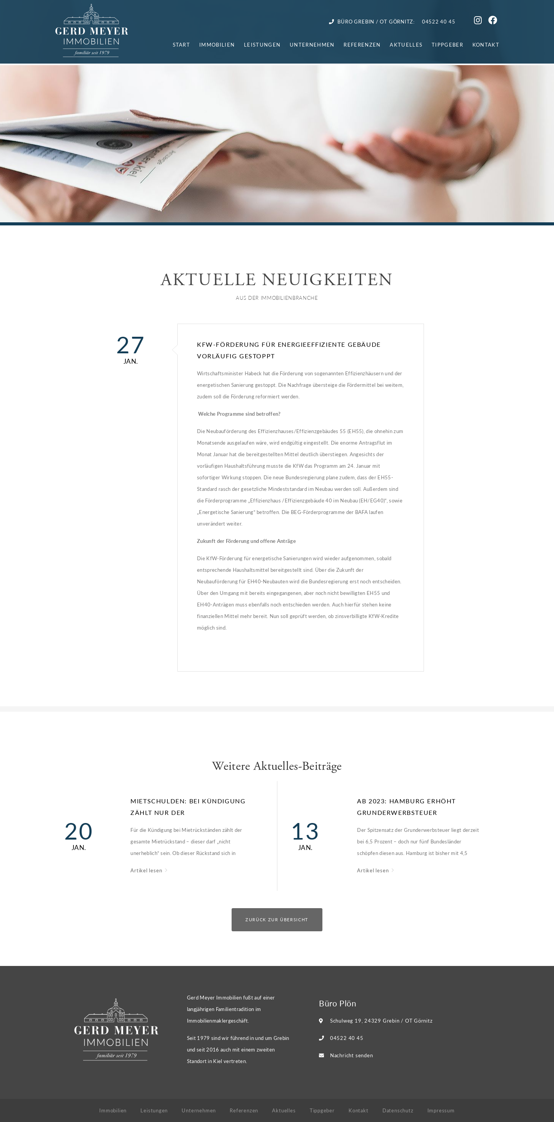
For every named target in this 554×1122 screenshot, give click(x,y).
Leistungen (262, 44)
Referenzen (362, 44)
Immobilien (217, 44)
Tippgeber (447, 44)
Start (181, 44)
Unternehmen (312, 44)
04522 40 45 (347, 1037)
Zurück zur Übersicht (277, 919)
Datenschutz (398, 1110)
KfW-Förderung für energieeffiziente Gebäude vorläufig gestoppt (289, 350)
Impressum (441, 1110)
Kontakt (485, 44)
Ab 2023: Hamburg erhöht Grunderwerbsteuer (406, 806)
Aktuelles (406, 44)
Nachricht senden (351, 1055)
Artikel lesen (147, 870)
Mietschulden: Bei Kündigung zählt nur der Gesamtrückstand (187, 807)
